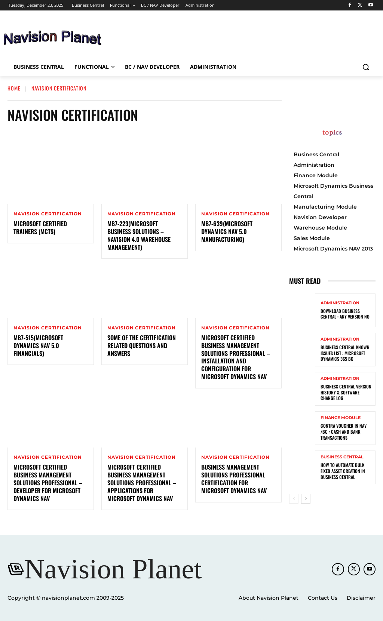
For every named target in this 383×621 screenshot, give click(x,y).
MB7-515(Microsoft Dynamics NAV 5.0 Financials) (38, 345)
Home (14, 88)
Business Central (342, 457)
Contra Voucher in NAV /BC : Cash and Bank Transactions (343, 431)
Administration (340, 303)
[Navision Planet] (105, 569)
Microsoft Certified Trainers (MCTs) (40, 227)
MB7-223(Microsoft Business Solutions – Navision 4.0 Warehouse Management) (139, 235)
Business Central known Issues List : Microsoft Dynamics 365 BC (345, 353)
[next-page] (305, 499)
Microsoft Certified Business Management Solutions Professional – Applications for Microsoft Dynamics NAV (141, 483)
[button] (366, 67)
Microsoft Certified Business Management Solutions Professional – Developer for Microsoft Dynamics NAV (47, 483)
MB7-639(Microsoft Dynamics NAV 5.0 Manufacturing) (226, 231)
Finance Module (341, 418)
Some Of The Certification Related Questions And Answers (141, 345)
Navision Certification (47, 214)
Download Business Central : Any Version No (345, 314)
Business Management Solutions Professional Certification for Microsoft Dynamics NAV (234, 479)
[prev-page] (293, 499)
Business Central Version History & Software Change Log (346, 392)
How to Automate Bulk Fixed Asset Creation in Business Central (343, 471)
